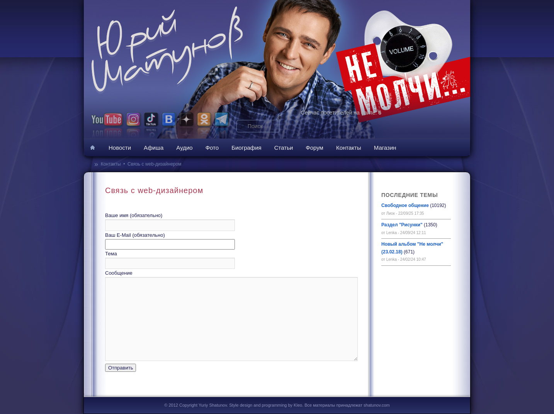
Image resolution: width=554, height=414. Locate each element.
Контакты (348, 147)
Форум (314, 147)
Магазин (385, 147)
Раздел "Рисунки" (402, 225)
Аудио (184, 147)
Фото (212, 147)
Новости (120, 147)
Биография (246, 147)
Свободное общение (405, 205)
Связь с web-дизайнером (154, 164)
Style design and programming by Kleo (265, 405)
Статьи (283, 147)
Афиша (153, 147)
